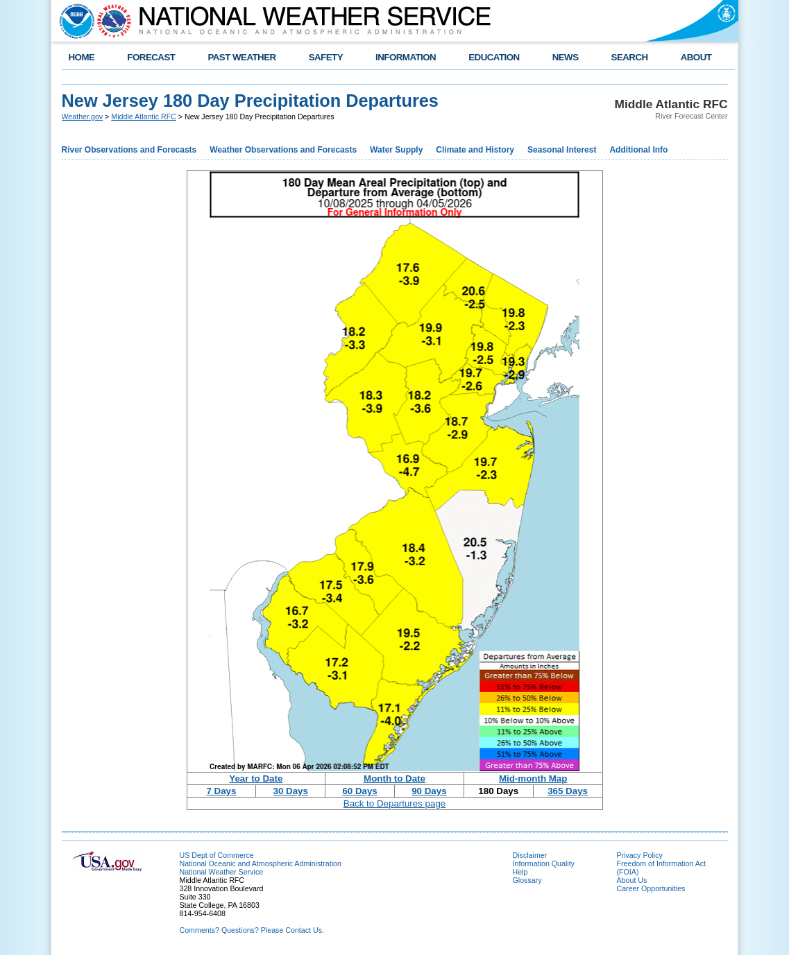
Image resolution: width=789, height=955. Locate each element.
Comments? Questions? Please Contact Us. (252, 930)
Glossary (527, 880)
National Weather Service (222, 872)
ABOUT (696, 57)
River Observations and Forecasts (129, 150)
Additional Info (638, 150)
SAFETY (326, 57)
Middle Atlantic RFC (143, 116)
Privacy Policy (640, 855)
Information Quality (544, 863)
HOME (82, 57)
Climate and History (475, 150)
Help (520, 872)
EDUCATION (493, 57)
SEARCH (629, 57)
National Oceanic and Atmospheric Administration (260, 863)
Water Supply (396, 150)
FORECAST (151, 57)
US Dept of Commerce (217, 855)
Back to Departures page (394, 803)
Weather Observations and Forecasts (283, 150)
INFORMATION (405, 57)
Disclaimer (530, 855)
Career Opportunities (651, 888)
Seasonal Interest (561, 150)
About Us (632, 880)
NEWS (565, 57)
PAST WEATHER (241, 57)
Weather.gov (82, 116)
